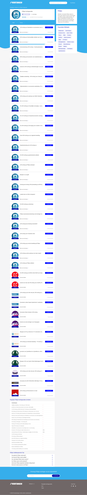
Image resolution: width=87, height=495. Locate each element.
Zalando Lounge (70, 41)
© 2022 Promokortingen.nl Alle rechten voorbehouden (20, 493)
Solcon (60, 35)
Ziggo (60, 39)
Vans (42, 486)
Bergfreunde (61, 30)
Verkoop (21, 22)
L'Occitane (65, 39)
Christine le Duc (62, 32)
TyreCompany (68, 30)
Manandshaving (67, 44)
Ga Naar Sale (49, 27)
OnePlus (60, 37)
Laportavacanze (62, 50)
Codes (13, 22)
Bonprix (60, 46)
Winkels (16, 7)
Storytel (60, 44)
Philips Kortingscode (23, 7)
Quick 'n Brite (69, 32)
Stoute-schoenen (67, 37)
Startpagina (12, 7)
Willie (64, 35)
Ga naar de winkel (23, 277)
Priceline (69, 35)
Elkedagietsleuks (62, 41)
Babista (65, 46)
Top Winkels (72, 2)
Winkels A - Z (31, 483)
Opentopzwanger (62, 48)
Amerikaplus (69, 48)
